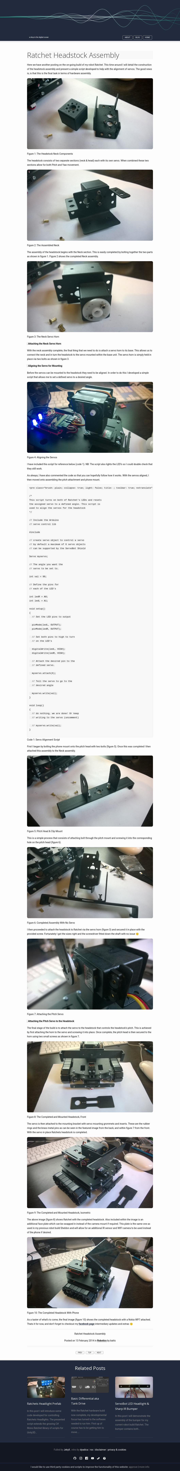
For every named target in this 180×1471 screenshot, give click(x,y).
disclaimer (100, 1449)
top (90, 1353)
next (99, 1353)
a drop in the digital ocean (39, 37)
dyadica (84, 1449)
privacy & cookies (117, 1449)
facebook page (86, 1324)
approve (133, 1467)
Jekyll (67, 1449)
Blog (138, 37)
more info (144, 1467)
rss (91, 1449)
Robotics (102, 1340)
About (127, 37)
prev (80, 1353)
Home (147, 37)
